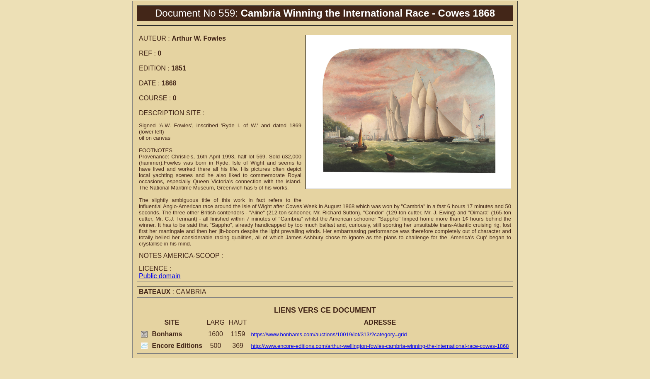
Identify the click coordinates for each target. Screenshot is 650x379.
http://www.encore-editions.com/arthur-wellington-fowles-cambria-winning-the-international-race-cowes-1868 (380, 346)
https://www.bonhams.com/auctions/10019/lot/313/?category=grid (329, 334)
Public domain (160, 275)
